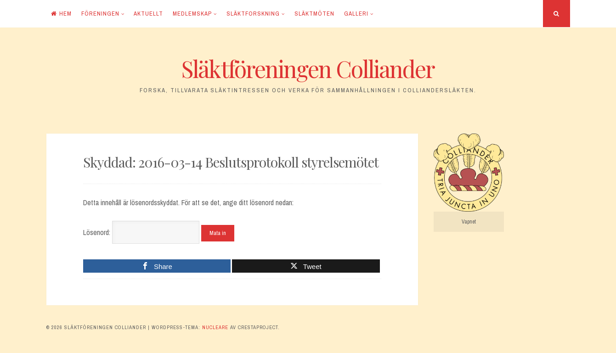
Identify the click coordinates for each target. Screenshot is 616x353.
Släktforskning (253, 13)
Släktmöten (314, 13)
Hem (61, 13)
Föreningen (100, 13)
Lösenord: (141, 232)
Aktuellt (148, 13)
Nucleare (215, 327)
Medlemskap (192, 13)
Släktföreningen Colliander (308, 68)
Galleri (356, 13)
